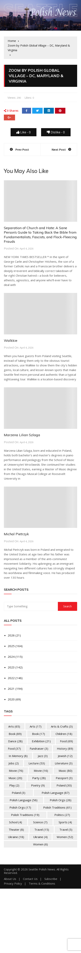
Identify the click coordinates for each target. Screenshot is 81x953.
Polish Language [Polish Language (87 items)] (55, 793)
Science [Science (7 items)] (40, 822)
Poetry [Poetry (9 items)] (38, 785)
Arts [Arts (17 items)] (35, 726)
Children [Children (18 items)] (64, 734)
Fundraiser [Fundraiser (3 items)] (39, 748)
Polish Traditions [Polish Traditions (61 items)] (57, 807)
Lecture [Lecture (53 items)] (37, 763)
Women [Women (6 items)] (40, 844)
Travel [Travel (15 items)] (41, 829)
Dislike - (56, 132)
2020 (11, 699)
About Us (10, 878)
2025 (11, 646)
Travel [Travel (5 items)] (65, 829)
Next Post (59, 149)
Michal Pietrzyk (16, 534)
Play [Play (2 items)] (14, 785)
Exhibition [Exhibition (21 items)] (41, 741)
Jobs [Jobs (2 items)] (13, 763)
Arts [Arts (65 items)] (14, 726)
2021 (11, 689)
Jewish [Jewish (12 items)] (65, 756)
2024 (11, 657)
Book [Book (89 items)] (15, 734)
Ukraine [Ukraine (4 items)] (40, 837)
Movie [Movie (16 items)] (41, 771)
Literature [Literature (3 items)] (64, 763)
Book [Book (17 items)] (38, 734)
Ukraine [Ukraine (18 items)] (16, 837)
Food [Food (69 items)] (66, 741)
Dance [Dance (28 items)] (15, 741)
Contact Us (30, 878)
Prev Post (22, 149)
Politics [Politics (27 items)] (62, 815)
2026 (11, 635)
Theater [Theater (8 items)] (16, 829)
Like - (23, 132)
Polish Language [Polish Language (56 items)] (23, 800)
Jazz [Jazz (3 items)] (43, 756)
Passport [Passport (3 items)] (64, 778)
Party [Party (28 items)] (39, 778)
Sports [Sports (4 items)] (65, 822)
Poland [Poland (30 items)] (64, 785)
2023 (11, 667)
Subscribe (50, 878)
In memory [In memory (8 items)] (18, 756)
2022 (11, 678)
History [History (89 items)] (65, 748)
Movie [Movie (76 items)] (16, 771)
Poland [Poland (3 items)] (18, 793)
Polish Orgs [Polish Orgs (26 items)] (60, 800)
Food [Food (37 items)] (14, 748)
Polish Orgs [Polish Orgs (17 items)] (20, 807)
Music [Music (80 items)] (65, 771)
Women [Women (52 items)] (65, 837)
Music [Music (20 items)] (15, 778)
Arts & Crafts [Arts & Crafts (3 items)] (62, 726)
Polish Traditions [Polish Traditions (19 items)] (25, 815)
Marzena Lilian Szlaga (22, 435)
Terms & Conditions (42, 883)
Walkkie (10, 340)
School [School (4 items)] (15, 822)
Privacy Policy (13, 883)
